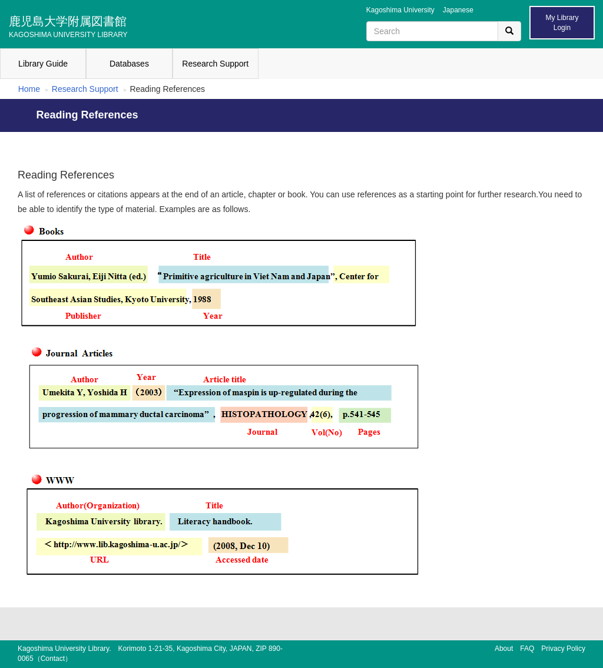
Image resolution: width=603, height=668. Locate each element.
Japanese (458, 10)
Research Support (215, 63)
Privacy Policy (563, 648)
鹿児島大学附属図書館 (68, 25)
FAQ (527, 648)
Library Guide (43, 63)
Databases (129, 63)
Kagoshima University (400, 10)
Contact (53, 658)
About (504, 648)
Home (29, 89)
